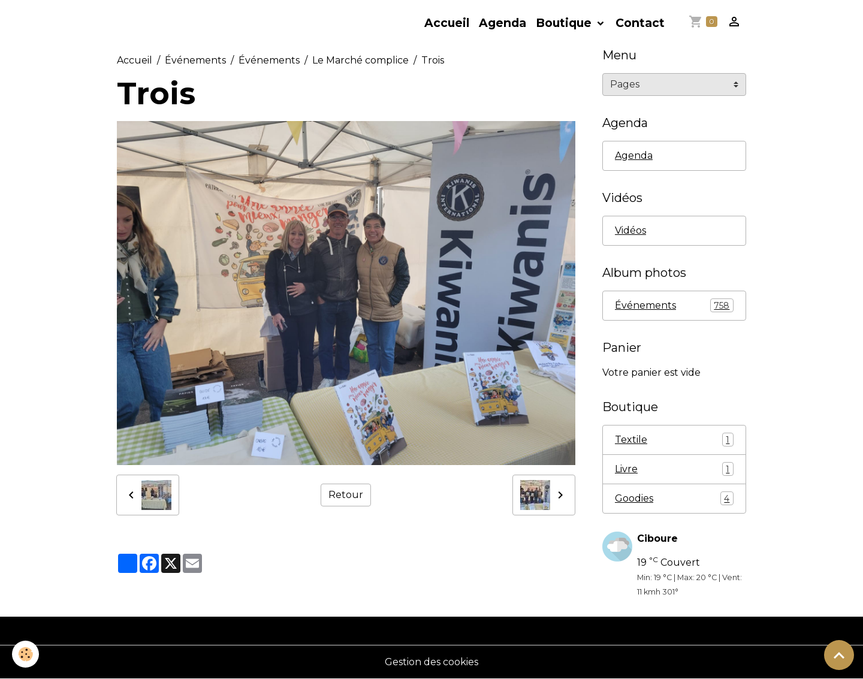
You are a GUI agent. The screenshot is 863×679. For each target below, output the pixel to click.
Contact (640, 23)
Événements (195, 60)
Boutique (565, 23)
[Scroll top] (839, 655)
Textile (674, 439)
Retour (345, 494)
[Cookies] (25, 654)
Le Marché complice (360, 60)
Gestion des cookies (431, 662)
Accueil (446, 23)
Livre (674, 469)
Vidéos (630, 230)
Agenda (502, 23)
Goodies (674, 498)
